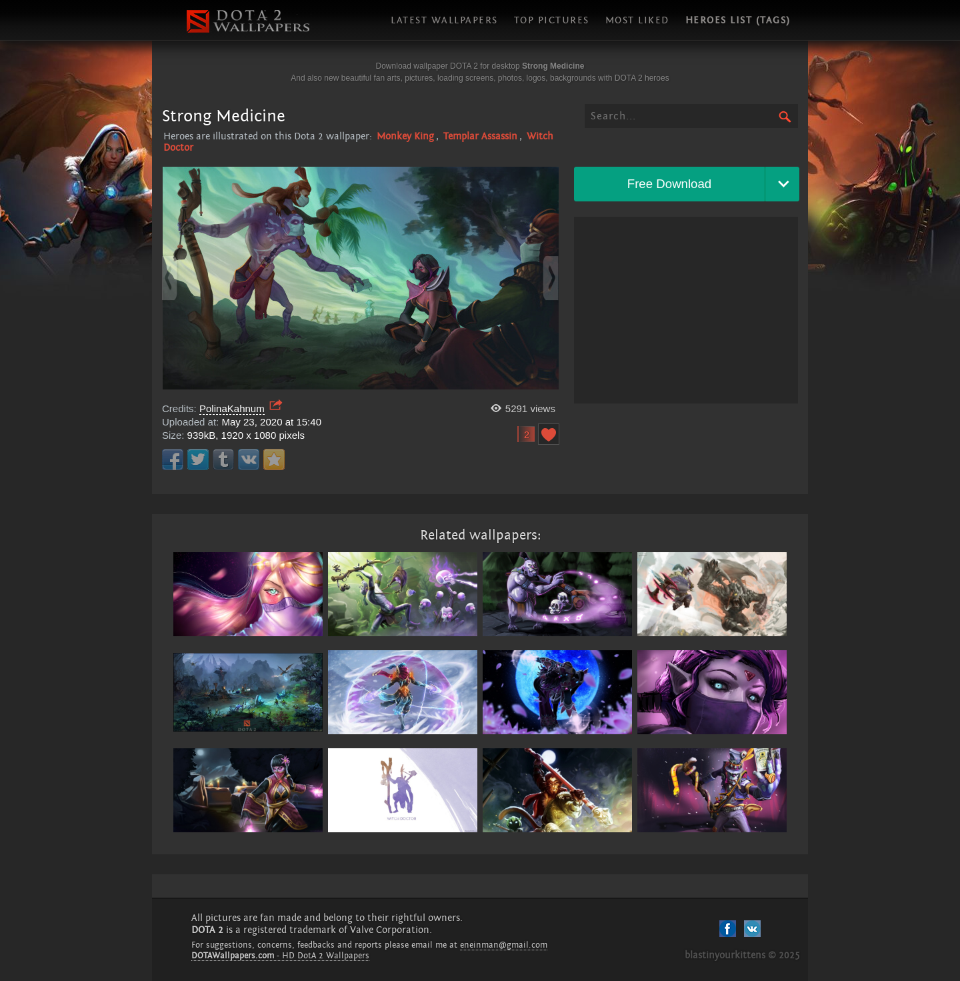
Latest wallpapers (444, 20)
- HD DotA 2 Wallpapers (280, 955)
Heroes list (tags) (738, 20)
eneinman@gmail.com (503, 945)
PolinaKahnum (232, 408)
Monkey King (405, 136)
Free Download (669, 184)
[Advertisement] (686, 310)
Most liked (637, 20)
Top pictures (551, 20)
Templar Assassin (480, 136)
